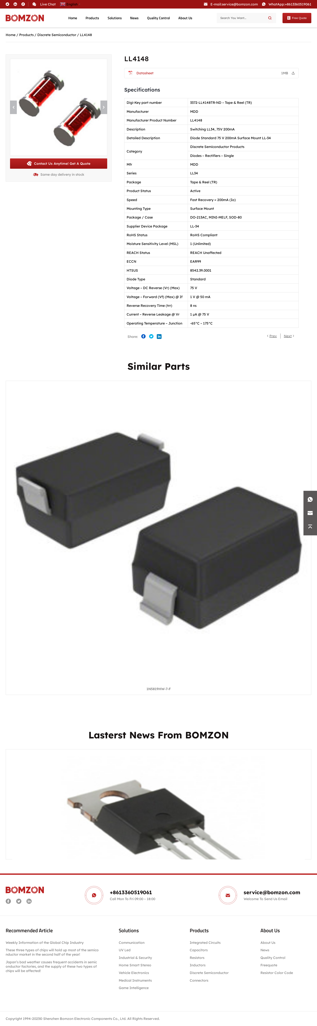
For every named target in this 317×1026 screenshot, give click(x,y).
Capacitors (199, 950)
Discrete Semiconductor (56, 35)
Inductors (197, 965)
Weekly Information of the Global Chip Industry (45, 942)
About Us (185, 18)
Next (288, 336)
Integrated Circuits (205, 942)
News (134, 18)
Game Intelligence (134, 988)
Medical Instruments (135, 980)
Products (92, 18)
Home (72, 18)
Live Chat (48, 4)
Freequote (268, 965)
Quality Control (158, 18)
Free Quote (297, 18)
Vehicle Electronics (134, 972)
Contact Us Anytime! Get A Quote (58, 163)
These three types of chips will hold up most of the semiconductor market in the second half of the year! (52, 952)
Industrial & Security (135, 957)
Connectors (199, 980)
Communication (132, 942)
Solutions (115, 18)
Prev (273, 336)
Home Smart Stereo (135, 965)
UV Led (125, 950)
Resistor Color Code (276, 972)
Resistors (197, 957)
